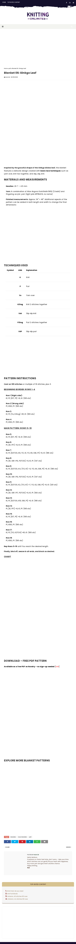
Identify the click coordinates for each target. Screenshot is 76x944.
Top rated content (13, 2)
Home (4, 2)
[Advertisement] (38, 47)
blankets (13, 837)
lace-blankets (22, 837)
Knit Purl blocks (12, 894)
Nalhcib (7, 77)
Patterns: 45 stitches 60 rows (17, 896)
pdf (10, 68)
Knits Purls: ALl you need (15, 891)
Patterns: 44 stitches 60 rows (18, 899)
